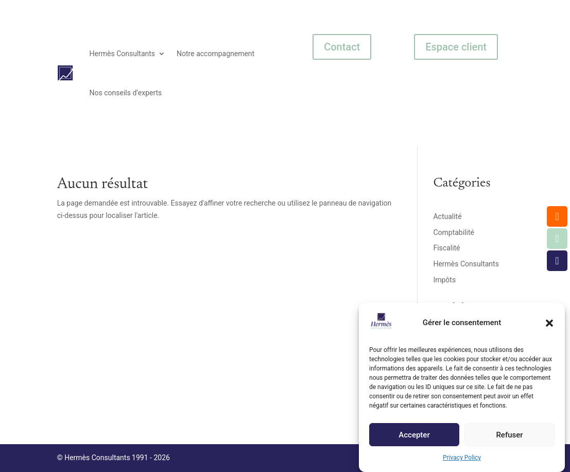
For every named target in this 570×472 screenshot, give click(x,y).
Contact (342, 47)
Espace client (456, 47)
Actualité (447, 216)
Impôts (444, 280)
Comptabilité (453, 232)
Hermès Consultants (122, 53)
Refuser (509, 438)
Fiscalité (446, 248)
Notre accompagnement (215, 53)
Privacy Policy (462, 461)
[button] (549, 327)
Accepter (414, 438)
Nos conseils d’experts (126, 93)
